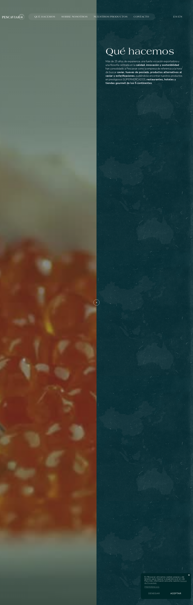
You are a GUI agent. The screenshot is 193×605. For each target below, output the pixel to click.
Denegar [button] (154, 593)
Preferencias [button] (151, 587)
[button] (189, 575)
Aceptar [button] (175, 593)
